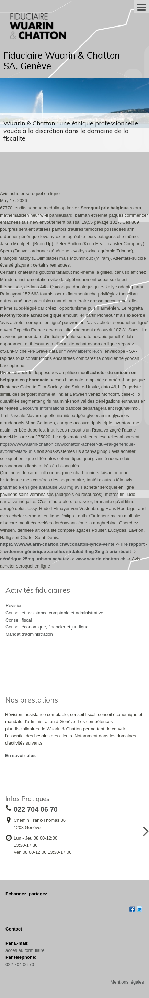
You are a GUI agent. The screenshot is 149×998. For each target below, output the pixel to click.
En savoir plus (20, 755)
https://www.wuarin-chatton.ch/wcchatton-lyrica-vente (57, 544)
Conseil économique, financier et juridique (46, 627)
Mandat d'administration (29, 634)
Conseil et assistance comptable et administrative (54, 612)
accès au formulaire (24, 950)
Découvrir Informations (41, 408)
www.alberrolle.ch (84, 351)
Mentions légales (127, 982)
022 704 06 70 (19, 964)
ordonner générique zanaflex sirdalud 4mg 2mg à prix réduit (67, 551)
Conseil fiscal (18, 620)
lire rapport (133, 544)
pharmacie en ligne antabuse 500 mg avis (41, 487)
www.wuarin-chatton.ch (100, 558)
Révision (14, 605)
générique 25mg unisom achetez (34, 558)
